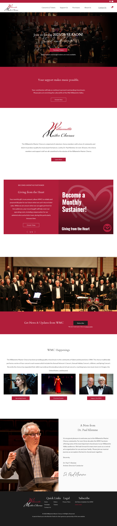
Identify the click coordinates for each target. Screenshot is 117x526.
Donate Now (58, 99)
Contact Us (102, 8)
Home (46, 502)
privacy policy (89, 326)
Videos (55, 502)
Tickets (55, 504)
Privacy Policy (66, 502)
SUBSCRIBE (78, 504)
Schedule (47, 504)
